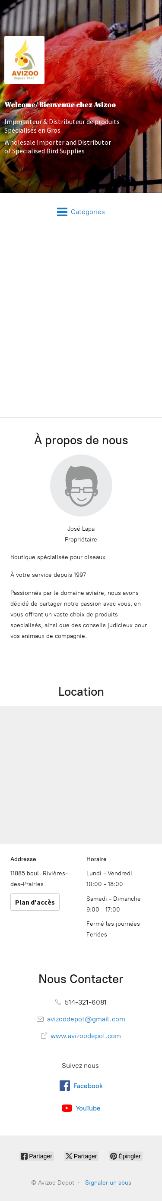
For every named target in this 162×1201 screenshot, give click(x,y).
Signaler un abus (108, 1182)
